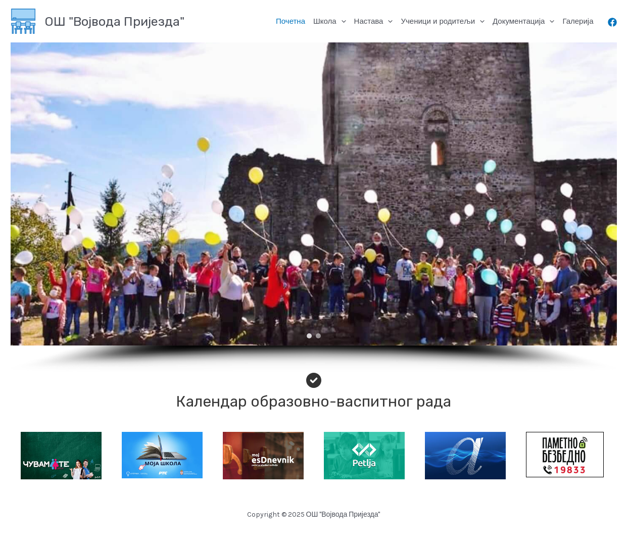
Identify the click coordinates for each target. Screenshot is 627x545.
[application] (341, 21)
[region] (313, 207)
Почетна (290, 21)
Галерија (577, 21)
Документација (523, 21)
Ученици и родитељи (443, 21)
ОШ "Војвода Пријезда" (114, 21)
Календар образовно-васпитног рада (313, 401)
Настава (373, 21)
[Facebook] (612, 22)
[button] (309, 335)
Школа (329, 21)
